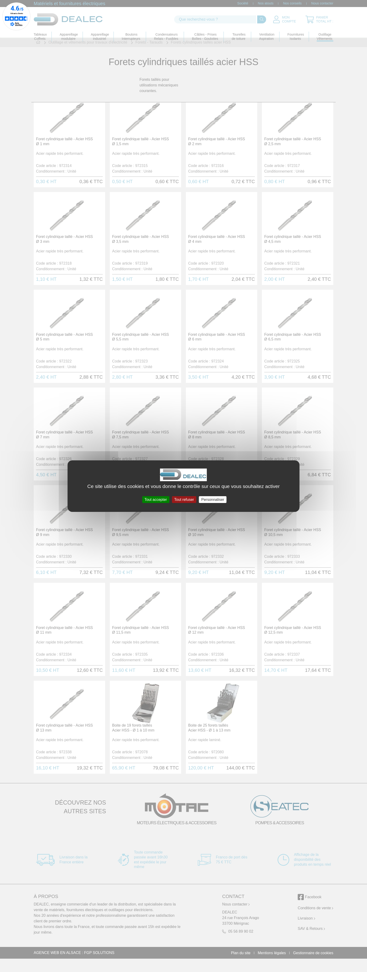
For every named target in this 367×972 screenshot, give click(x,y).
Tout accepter (155, 499)
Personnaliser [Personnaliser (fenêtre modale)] (212, 499)
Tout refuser (184, 499)
